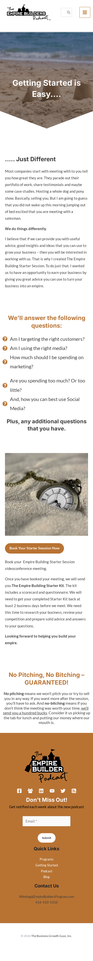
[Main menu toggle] (84, 12)
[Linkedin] (41, 790)
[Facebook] (19, 790)
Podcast (46, 871)
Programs (47, 859)
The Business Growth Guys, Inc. (51, 936)
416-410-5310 (46, 902)
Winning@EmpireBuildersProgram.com (46, 897)
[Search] (68, 12)
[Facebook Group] (30, 790)
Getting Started (46, 865)
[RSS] (73, 790)
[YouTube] (52, 790)
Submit (46, 838)
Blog (46, 877)
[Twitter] (63, 790)
